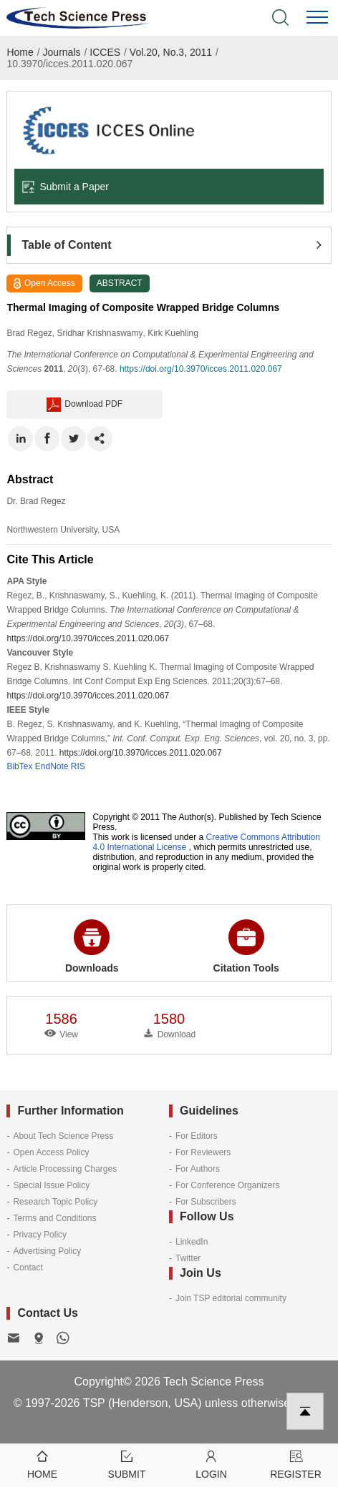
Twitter (188, 1258)
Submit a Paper (65, 186)
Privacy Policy (40, 1235)
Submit (126, 1464)
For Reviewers (203, 1152)
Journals (62, 52)
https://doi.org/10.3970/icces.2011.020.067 (201, 369)
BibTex (19, 766)
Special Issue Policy (51, 1185)
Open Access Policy (51, 1152)
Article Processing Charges (65, 1169)
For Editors (196, 1136)
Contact (27, 1268)
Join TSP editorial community (230, 1298)
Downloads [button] (92, 946)
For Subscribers (205, 1202)
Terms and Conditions (54, 1218)
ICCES (105, 52)
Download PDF (84, 404)
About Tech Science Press (63, 1136)
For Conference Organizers (227, 1185)
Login (211, 1464)
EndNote (52, 766)
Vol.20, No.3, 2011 (171, 52)
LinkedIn (191, 1242)
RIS (78, 766)
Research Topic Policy (55, 1202)
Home (19, 52)
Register (296, 1464)
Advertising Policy (47, 1251)
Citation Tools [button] (246, 946)
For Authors (197, 1169)
